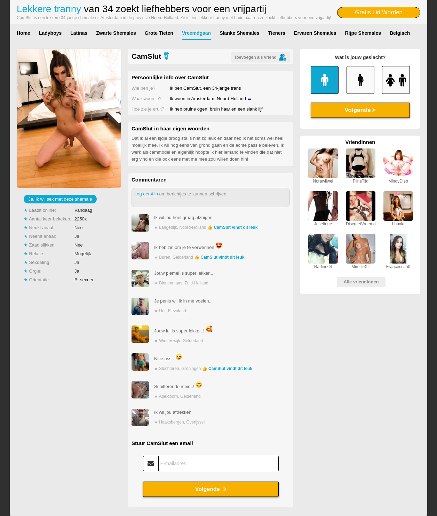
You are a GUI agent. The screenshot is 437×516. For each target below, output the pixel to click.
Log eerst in (146, 193)
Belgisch (400, 33)
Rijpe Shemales (363, 33)
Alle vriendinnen (361, 281)
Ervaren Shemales (315, 33)
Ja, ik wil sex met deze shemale (60, 199)
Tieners (277, 33)
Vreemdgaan (196, 33)
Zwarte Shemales (116, 33)
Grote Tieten (159, 33)
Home (23, 33)
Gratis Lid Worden (379, 12)
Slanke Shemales (239, 33)
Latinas (78, 33)
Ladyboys (50, 33)
